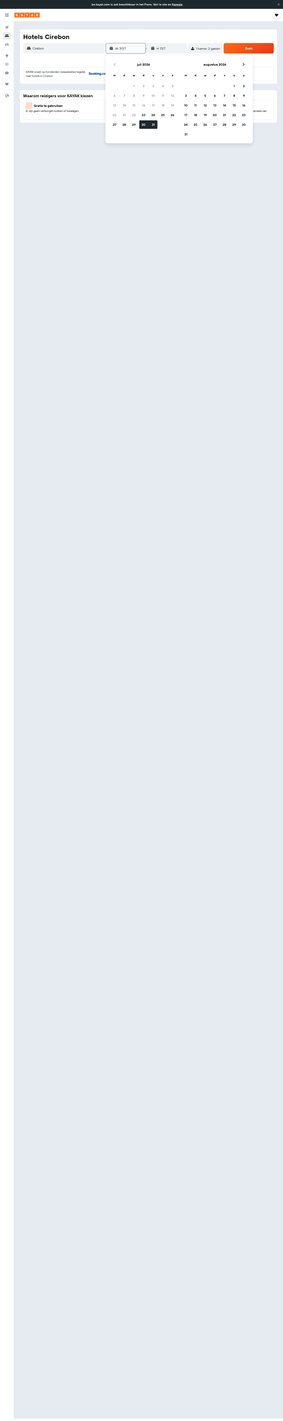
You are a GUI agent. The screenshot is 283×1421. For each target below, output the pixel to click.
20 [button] (115, 115)
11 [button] (163, 96)
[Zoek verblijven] (7, 36)
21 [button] (124, 115)
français (177, 4)
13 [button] (114, 105)
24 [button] (153, 115)
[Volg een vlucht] (7, 64)
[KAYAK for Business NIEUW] (7, 73)
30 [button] (144, 125)
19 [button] (172, 105)
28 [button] (124, 125)
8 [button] (134, 96)
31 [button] (153, 125)
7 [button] (124, 96)
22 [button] (134, 115)
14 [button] (124, 105)
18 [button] (162, 105)
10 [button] (153, 96)
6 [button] (115, 96)
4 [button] (163, 86)
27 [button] (114, 125)
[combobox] (68, 48)
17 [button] (153, 105)
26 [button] (172, 115)
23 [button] (143, 115)
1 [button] (133, 86)
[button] (278, 4)
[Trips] (7, 84)
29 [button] (134, 125)
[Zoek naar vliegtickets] (7, 27)
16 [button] (143, 105)
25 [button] (163, 115)
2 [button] (144, 86)
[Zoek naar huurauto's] (7, 44)
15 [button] (133, 105)
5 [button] (173, 86)
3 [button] (153, 86)
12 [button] (172, 96)
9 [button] (144, 96)
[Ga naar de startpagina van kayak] (27, 15)
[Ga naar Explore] (7, 56)
